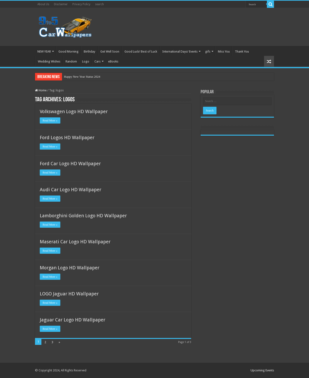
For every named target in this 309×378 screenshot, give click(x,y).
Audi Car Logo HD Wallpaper (70, 189)
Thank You (242, 51)
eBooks (113, 61)
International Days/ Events (180, 51)
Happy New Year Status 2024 (82, 76)
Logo (85, 61)
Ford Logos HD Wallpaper (67, 137)
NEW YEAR (44, 51)
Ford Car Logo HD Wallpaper (70, 163)
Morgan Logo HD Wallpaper (69, 268)
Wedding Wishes (49, 61)
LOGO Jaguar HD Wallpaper (69, 294)
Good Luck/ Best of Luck (140, 51)
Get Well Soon (109, 51)
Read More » (50, 120)
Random (71, 61)
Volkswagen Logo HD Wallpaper (74, 111)
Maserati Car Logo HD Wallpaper (75, 242)
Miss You (224, 51)
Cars (97, 61)
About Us (43, 4)
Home (41, 90)
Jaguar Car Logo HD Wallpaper (72, 320)
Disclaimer (61, 4)
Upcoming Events (262, 370)
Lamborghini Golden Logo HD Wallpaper (83, 215)
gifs (207, 51)
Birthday (89, 51)
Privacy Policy (81, 4)
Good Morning (68, 51)
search (99, 4)
